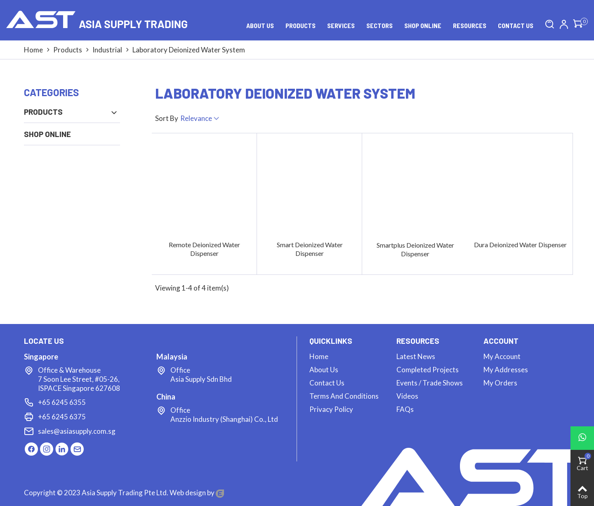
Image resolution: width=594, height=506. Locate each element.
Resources (469, 25)
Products (300, 25)
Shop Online (422, 25)
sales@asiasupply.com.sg (77, 431)
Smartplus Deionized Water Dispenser (415, 249)
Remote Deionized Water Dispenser (204, 249)
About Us (260, 25)
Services (341, 25)
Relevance (200, 119)
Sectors (379, 25)
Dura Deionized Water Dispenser (520, 244)
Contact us (515, 25)
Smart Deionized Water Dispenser (310, 249)
